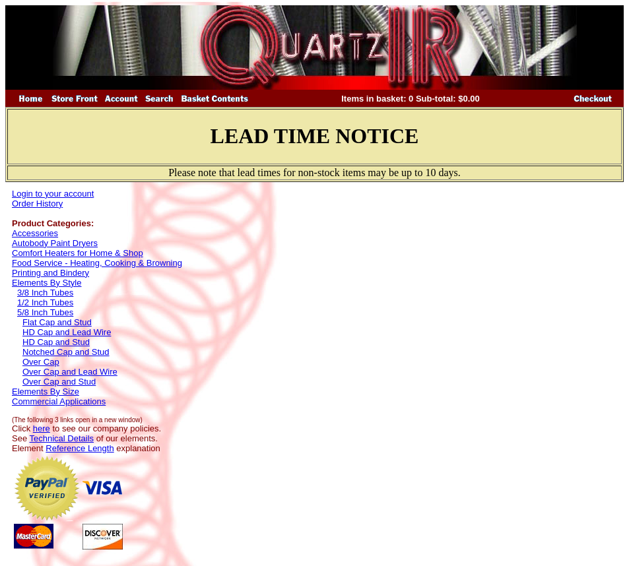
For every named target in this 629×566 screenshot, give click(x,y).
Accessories (35, 233)
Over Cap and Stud (59, 382)
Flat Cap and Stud (57, 322)
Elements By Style (47, 283)
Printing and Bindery (50, 273)
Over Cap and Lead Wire (69, 372)
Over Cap (40, 362)
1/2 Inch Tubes (45, 302)
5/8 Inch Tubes (45, 312)
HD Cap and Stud (56, 342)
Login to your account (53, 194)
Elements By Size (45, 391)
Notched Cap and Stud (66, 352)
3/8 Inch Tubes (45, 293)
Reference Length (80, 448)
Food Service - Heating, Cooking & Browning (97, 263)
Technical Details (62, 438)
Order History (37, 203)
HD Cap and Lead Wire (66, 332)
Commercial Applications (59, 401)
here (41, 428)
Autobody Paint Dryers (55, 243)
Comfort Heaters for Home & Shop (77, 253)
